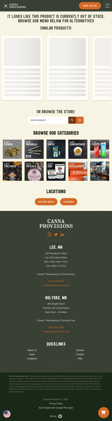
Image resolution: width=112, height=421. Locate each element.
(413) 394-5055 (55, 281)
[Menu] (108, 5)
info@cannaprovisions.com (56, 285)
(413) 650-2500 (55, 327)
